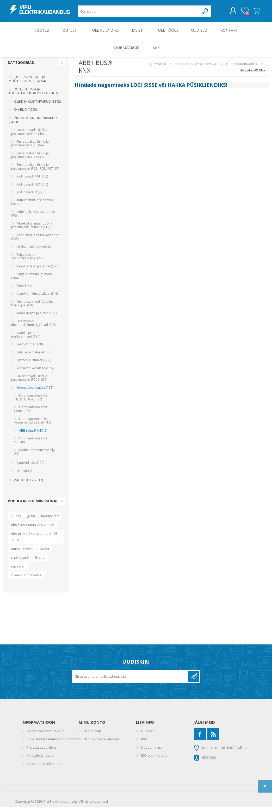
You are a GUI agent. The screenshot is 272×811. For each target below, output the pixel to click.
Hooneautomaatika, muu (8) (31, 444)
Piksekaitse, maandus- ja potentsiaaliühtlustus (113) (31, 229)
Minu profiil (93, 734)
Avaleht (160, 67)
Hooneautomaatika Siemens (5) (31, 412)
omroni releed (22, 552)
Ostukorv (251, 12)
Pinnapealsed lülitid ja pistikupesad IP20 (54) (30, 147)
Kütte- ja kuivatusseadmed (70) (33, 217)
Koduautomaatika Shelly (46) (34, 455)
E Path (16, 519)
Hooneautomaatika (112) (34, 391)
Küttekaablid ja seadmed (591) (32, 205)
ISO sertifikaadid (154, 759)
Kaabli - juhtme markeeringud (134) (25, 338)
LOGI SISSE (144, 88)
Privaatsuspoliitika (41, 751)
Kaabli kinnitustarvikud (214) (37, 297)
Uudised (147, 734)
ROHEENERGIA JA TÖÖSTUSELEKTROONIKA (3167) (33, 94)
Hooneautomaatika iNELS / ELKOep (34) (31, 401)
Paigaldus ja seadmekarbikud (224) (27, 260)
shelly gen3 (20, 561)
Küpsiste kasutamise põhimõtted (53, 742)
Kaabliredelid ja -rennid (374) (37, 270)
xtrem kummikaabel (26, 578)
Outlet (44, 552)
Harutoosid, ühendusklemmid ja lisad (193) (33, 326)
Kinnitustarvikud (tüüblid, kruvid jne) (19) (32, 307)
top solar (18, 570)
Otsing (205, 13)
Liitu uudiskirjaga (193, 680)
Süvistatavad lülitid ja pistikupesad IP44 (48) (29, 135)
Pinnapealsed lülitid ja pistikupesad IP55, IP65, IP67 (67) (35, 170)
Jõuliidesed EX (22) (29, 196)
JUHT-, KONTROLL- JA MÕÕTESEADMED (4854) (27, 82)
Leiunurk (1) (24, 474)
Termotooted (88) (29, 348)
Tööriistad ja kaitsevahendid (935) (34, 240)
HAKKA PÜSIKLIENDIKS (197, 88)
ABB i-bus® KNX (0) (33, 434)
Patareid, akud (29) (30, 466)
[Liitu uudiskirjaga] (130, 680)
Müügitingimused (40, 759)
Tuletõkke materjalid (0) (33, 356)
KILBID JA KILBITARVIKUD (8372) (37, 105)
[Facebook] (200, 738)
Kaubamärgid (152, 751)
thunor (40, 561)
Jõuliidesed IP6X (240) (32, 188)
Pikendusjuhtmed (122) (33, 363)
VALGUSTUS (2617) (28, 483)
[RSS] (213, 738)
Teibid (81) (24, 289)
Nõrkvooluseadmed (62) (34, 250)
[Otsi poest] (138, 13)
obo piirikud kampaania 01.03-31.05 (34, 540)
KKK (144, 742)
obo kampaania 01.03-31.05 (32, 528)
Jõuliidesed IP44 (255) (32, 180)
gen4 (31, 519)
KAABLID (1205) (25, 113)
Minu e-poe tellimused (101, 742)
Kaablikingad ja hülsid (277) (36, 316)
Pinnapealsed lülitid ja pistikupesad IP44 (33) (30, 159)
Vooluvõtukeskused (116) (34, 372)
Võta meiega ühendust (45, 767)
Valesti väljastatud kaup (46, 734)
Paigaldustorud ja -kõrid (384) (31, 279)
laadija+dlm (50, 519)
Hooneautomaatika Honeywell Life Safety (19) (32, 424)
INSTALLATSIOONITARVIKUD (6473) (33, 123)
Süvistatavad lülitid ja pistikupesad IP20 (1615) (29, 381)
